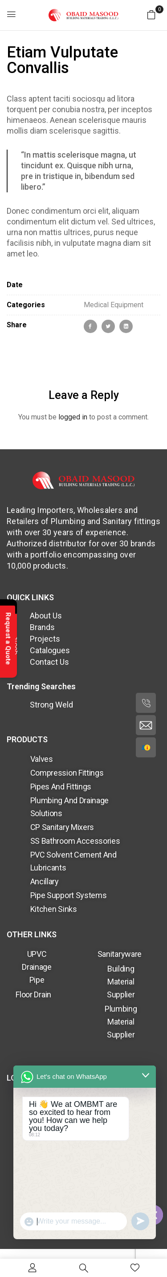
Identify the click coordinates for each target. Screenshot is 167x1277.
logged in (72, 417)
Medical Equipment (113, 305)
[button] (151, 14)
